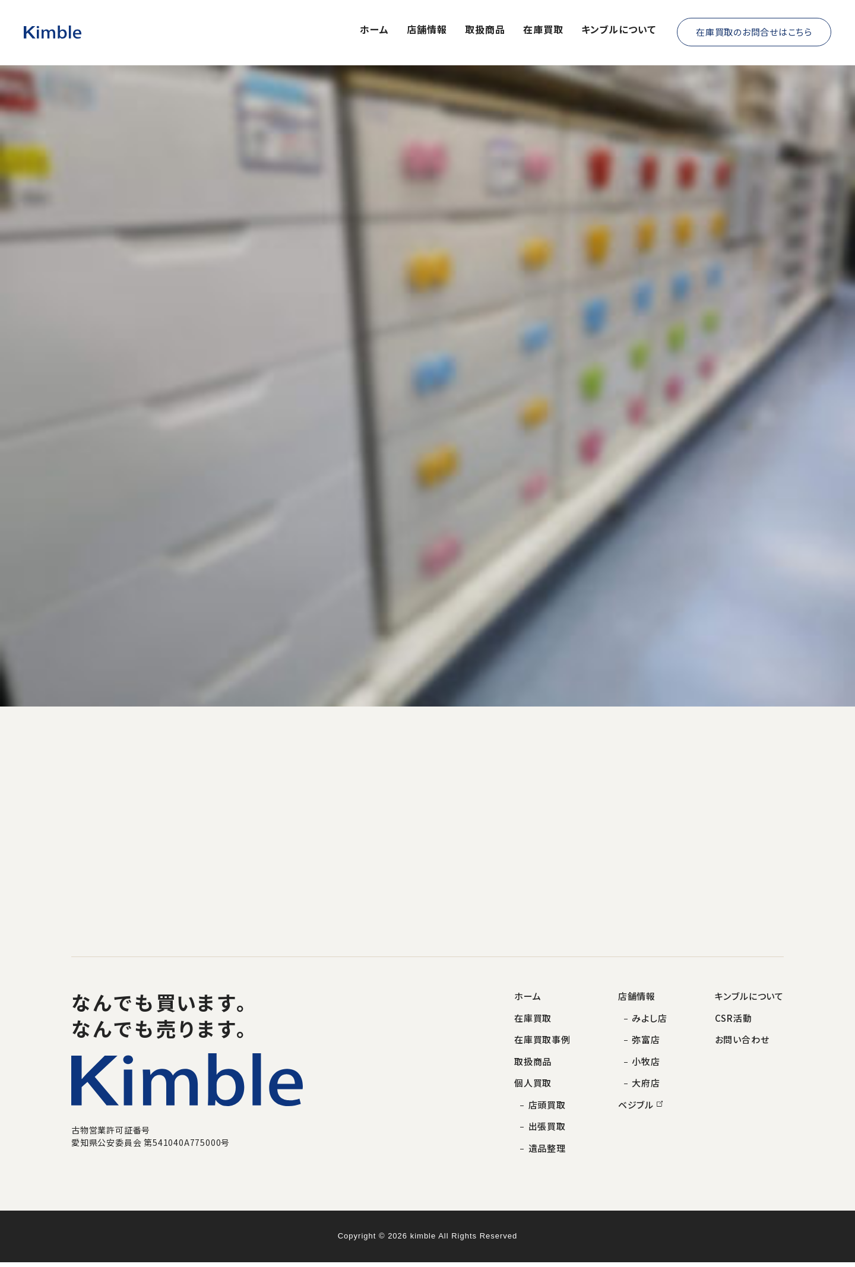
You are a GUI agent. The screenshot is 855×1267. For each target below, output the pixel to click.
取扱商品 (485, 30)
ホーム (374, 30)
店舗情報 (427, 30)
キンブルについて (618, 30)
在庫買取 (543, 30)
